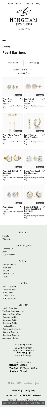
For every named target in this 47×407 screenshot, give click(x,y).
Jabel (5, 251)
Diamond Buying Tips (12, 314)
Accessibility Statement (32, 395)
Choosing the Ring (10, 317)
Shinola (6, 236)
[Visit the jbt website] (18, 383)
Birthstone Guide (10, 320)
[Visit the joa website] (37, 383)
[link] (10, 3)
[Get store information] (23, 356)
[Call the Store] (23, 352)
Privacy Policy (30, 391)
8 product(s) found (23, 73)
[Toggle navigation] (4, 39)
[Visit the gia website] (11, 383)
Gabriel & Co (8, 249)
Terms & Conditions (13, 395)
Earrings (7, 47)
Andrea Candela (9, 264)
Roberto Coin (8, 273)
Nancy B (6, 270)
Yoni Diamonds (9, 254)
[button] (18, 3)
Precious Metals (9, 326)
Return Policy (8, 295)
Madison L (7, 267)
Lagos (5, 276)
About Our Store (9, 286)
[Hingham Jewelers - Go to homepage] (23, 18)
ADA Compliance (10, 298)
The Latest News (9, 289)
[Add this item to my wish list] (21, 99)
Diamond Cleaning (10, 332)
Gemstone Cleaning (11, 335)
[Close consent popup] (43, 403)
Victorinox (7, 239)
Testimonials (8, 292)
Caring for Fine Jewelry (12, 329)
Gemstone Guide (10, 323)
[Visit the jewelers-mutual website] (28, 383)
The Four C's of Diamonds (13, 311)
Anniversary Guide (10, 338)
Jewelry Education (10, 308)
